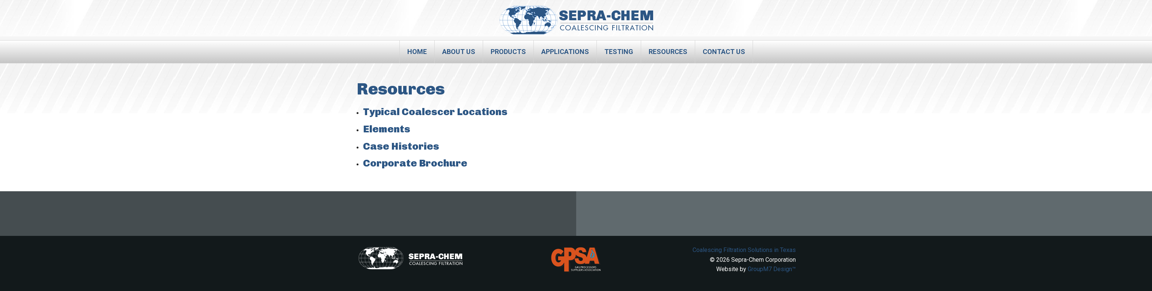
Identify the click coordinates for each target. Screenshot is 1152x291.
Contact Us (724, 52)
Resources (668, 52)
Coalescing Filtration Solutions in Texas (744, 250)
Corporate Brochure (415, 163)
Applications (565, 52)
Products (508, 52)
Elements (386, 129)
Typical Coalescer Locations (435, 112)
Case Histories (401, 146)
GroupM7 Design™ (772, 269)
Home (417, 52)
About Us (458, 52)
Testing (618, 52)
